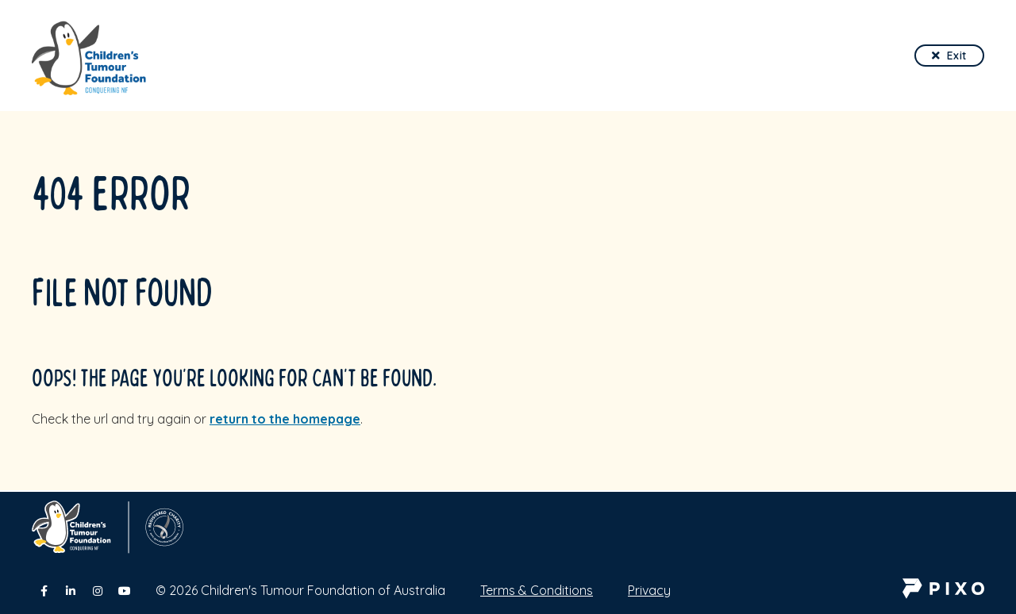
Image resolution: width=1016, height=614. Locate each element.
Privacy (649, 590)
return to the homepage (285, 419)
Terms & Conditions (536, 590)
